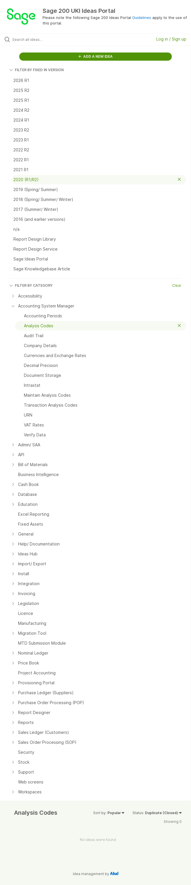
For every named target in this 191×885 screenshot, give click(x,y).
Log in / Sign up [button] (171, 38)
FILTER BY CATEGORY (31, 285)
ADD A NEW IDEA (95, 56)
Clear (176, 285)
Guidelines (141, 17)
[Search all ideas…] (45, 39)
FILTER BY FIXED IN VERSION (36, 70)
